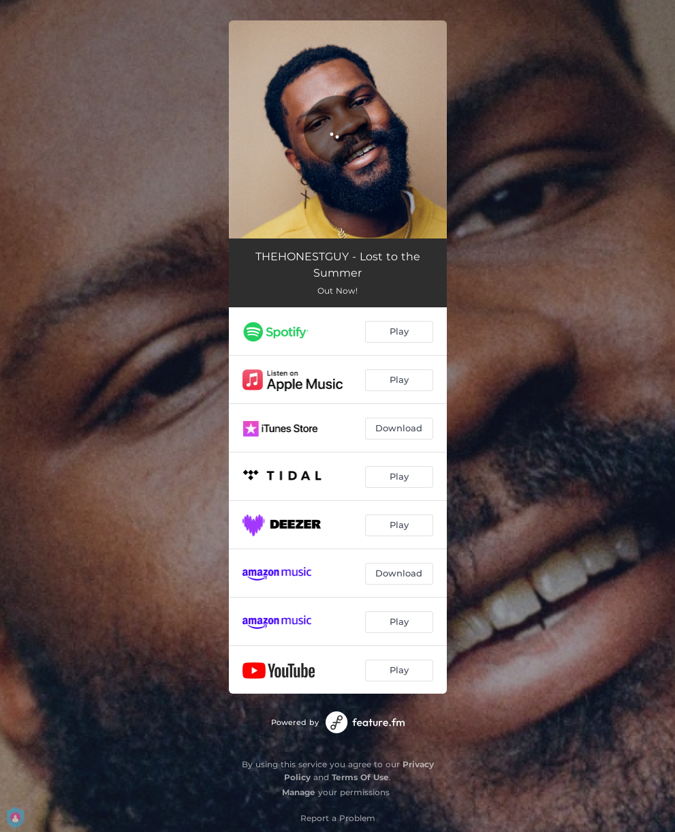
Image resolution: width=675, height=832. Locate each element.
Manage (298, 792)
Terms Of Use (360, 777)
